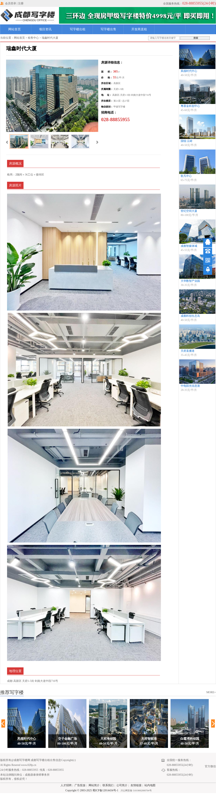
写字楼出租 (77, 29)
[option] (26, 723)
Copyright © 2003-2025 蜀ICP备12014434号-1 (91, 790)
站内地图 (149, 785)
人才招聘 (66, 785)
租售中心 (33, 37)
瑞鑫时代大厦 (50, 37)
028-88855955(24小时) (199, 3)
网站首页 (14, 29)
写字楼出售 (108, 29)
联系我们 (108, 785)
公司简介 (121, 785)
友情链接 (136, 785)
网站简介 (94, 785)
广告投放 (79, 785)
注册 (21, 3)
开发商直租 (139, 29)
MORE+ (211, 692)
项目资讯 (45, 29)
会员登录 (10, 3)
